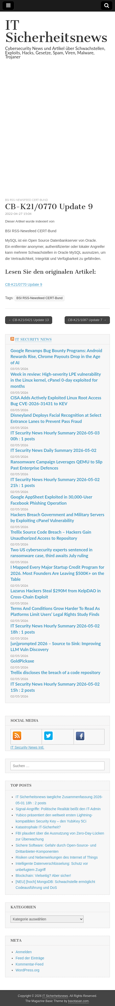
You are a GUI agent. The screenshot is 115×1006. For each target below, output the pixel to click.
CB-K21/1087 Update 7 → (87, 320)
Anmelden (24, 952)
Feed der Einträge (30, 958)
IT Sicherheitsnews (56, 31)
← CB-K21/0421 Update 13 (28, 320)
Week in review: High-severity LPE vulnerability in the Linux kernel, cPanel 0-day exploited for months (55, 380)
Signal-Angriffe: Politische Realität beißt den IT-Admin (58, 809)
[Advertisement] (57, 134)
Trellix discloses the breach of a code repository (55, 672)
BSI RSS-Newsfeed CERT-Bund (26, 199)
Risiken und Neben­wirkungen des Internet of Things (57, 857)
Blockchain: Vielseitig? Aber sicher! (43, 875)
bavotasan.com (78, 1001)
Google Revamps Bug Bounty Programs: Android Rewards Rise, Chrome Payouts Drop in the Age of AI (56, 356)
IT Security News (33, 339)
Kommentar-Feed (29, 964)
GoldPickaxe (22, 661)
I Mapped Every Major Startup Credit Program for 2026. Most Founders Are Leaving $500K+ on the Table (57, 573)
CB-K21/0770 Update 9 (23, 284)
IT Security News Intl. (27, 747)
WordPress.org (27, 970)
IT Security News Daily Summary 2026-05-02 (53, 450)
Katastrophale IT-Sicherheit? (38, 827)
